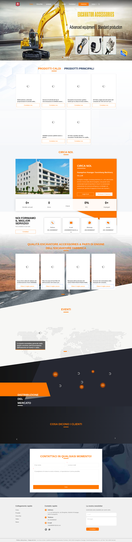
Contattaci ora (28, 105)
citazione (83, 4)
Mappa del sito (32, 540)
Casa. (31, 4)
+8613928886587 (89, 230)
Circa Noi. (40, 4)
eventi (57, 4)
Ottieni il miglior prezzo (27, 286)
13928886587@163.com (54, 525)
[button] (17, 439)
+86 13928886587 (108, 230)
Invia (66, 487)
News (17, 522)
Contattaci (72, 4)
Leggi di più (85, 194)
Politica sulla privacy (21, 540)
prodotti (48, 4)
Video (64, 4)
